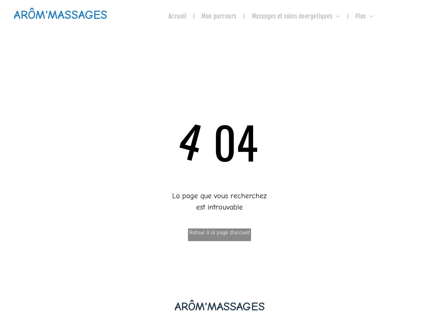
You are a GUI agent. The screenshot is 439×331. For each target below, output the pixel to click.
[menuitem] (178, 16)
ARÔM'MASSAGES (220, 306)
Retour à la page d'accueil (219, 232)
